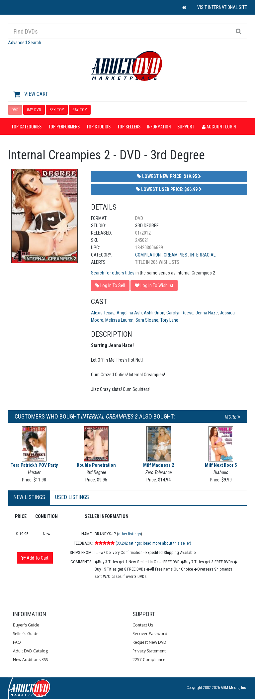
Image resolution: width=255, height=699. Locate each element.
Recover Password (149, 633)
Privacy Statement (149, 651)
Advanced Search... (26, 42)
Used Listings (72, 497)
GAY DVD (34, 109)
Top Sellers (128, 126)
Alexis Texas (103, 312)
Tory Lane (169, 320)
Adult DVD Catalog (30, 651)
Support (185, 126)
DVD (15, 109)
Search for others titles (112, 272)
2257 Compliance (148, 659)
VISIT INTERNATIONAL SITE (222, 7)
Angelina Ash (129, 312)
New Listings (29, 497)
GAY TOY (79, 109)
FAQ (17, 642)
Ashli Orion (154, 312)
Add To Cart (34, 558)
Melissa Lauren (119, 320)
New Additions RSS (30, 659)
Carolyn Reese (180, 312)
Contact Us (142, 625)
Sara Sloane (146, 320)
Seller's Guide (26, 633)
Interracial (202, 255)
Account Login (219, 126)
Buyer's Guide (26, 625)
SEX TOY (56, 109)
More (232, 417)
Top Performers (64, 126)
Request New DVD (149, 642)
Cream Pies (176, 255)
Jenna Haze (207, 312)
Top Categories (26, 126)
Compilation (148, 255)
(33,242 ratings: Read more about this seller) (153, 543)
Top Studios (98, 126)
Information (159, 126)
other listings (129, 533)
